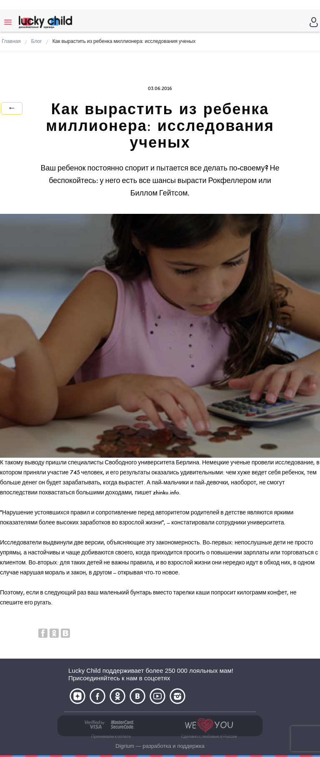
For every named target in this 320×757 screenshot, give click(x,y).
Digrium (124, 746)
